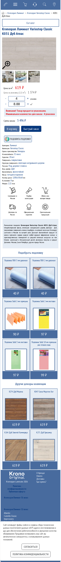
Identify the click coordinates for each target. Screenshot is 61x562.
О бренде (40, 473)
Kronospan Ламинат (15, 13)
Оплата (39, 475)
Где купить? (41, 481)
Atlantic (7, 513)
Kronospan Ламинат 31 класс (16, 497)
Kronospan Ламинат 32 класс (16, 509)
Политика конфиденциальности (16, 487)
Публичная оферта (17, 491)
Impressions (9, 518)
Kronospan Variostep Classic (38, 13)
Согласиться (30, 546)
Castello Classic (10, 515)
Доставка (40, 478)
